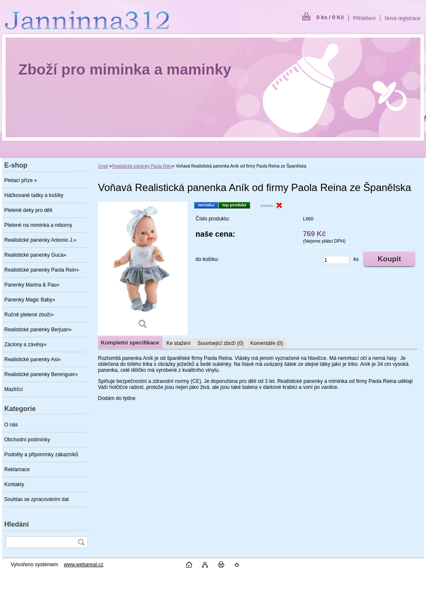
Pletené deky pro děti (28, 210)
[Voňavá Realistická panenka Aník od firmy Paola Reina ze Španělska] (142, 268)
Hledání (16, 524)
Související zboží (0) (220, 343)
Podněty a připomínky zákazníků (41, 455)
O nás (11, 425)
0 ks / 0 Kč (330, 17)
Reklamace (17, 469)
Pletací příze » (20, 180)
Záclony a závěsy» (25, 345)
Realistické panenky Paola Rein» (41, 270)
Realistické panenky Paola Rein (142, 166)
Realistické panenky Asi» (32, 359)
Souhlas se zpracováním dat (36, 499)
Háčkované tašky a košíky (33, 195)
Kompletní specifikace (130, 342)
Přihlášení (364, 18)
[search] (81, 542)
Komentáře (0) (266, 343)
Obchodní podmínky (27, 440)
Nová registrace (402, 18)
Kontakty (14, 484)
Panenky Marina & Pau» (31, 285)
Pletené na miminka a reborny (38, 225)
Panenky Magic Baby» (29, 300)
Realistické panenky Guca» (35, 255)
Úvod (103, 166)
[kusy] (336, 260)
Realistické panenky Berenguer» (41, 374)
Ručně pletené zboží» (29, 315)
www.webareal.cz (84, 565)
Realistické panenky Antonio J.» (40, 240)
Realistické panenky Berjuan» (38, 330)
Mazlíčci (13, 389)
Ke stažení (179, 343)
